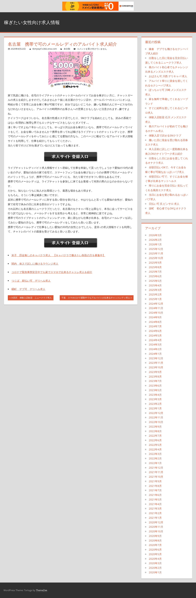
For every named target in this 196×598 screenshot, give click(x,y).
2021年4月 (155, 504)
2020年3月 (155, 563)
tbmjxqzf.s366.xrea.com (44, 48)
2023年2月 (155, 404)
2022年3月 (155, 454)
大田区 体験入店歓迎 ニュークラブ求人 (31, 298)
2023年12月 (156, 358)
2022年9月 (155, 426)
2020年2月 (155, 568)
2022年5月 (155, 445)
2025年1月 (155, 299)
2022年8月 (155, 431)
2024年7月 (155, 326)
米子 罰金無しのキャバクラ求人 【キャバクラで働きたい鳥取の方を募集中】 (58, 255)
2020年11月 (156, 526)
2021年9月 (155, 481)
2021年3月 (155, 508)
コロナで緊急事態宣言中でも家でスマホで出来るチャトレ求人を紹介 (51, 272)
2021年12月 (156, 467)
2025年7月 (155, 271)
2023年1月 (155, 408)
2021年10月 (156, 476)
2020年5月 (155, 554)
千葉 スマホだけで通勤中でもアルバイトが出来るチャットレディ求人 (95, 298)
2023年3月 (155, 399)
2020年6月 (155, 549)
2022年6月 (155, 440)
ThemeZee (41, 590)
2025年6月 (155, 276)
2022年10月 (156, 422)
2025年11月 (156, 253)
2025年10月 (156, 258)
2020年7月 (155, 545)
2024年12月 (156, 303)
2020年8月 (155, 540)
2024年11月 (156, 308)
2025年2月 (155, 294)
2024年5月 (155, 335)
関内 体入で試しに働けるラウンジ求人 (34, 263)
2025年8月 (155, 267)
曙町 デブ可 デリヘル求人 (28, 289)
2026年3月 (155, 235)
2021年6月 (155, 495)
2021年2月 (155, 513)
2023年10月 (156, 367)
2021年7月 (155, 490)
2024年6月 (155, 331)
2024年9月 (155, 317)
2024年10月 (156, 312)
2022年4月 (155, 449)
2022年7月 (155, 435)
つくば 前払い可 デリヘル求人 (31, 280)
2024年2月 (155, 349)
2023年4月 (155, 394)
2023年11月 (156, 362)
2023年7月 (155, 381)
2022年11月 (156, 417)
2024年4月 (155, 340)
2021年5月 (155, 499)
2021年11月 (156, 472)
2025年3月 (155, 290)
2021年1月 (155, 517)
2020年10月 (156, 531)
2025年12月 (156, 249)
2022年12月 (156, 413)
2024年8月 (155, 322)
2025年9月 (155, 262)
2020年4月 (155, 558)
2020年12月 (156, 522)
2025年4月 (155, 285)
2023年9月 (155, 372)
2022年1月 (155, 463)
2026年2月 (155, 239)
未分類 (67, 48)
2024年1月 (155, 353)
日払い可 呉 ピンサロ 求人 (164, 204)
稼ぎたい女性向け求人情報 (37, 22)
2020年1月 (155, 572)
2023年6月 (155, 385)
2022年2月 (155, 458)
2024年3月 (155, 344)
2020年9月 (155, 536)
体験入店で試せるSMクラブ (165, 135)
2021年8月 (155, 486)
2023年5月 (155, 390)
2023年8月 (155, 376)
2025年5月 (155, 281)
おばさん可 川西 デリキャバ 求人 (168, 76)
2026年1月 (155, 244)
